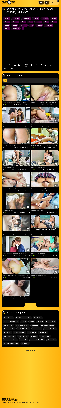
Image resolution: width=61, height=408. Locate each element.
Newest (12, 14)
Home (7, 14)
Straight (17, 14)
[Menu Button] (41, 2)
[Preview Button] (28, 99)
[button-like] (15, 65)
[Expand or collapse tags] (23, 28)
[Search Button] (47, 2)
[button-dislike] (19, 65)
